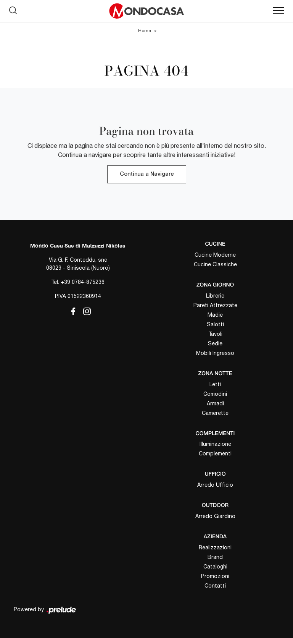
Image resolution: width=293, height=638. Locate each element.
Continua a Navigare (147, 174)
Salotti (215, 324)
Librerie (215, 296)
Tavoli (215, 334)
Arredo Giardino (215, 516)
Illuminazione (215, 444)
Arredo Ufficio (215, 485)
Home (144, 30)
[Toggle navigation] (278, 11)
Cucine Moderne (215, 255)
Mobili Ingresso (215, 353)
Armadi (215, 403)
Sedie (215, 343)
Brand (215, 557)
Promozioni (215, 576)
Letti (215, 384)
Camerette (215, 413)
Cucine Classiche (215, 264)
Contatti (215, 586)
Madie (215, 315)
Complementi (215, 453)
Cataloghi (215, 567)
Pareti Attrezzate (215, 305)
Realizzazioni (215, 547)
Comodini (215, 394)
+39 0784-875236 (83, 282)
